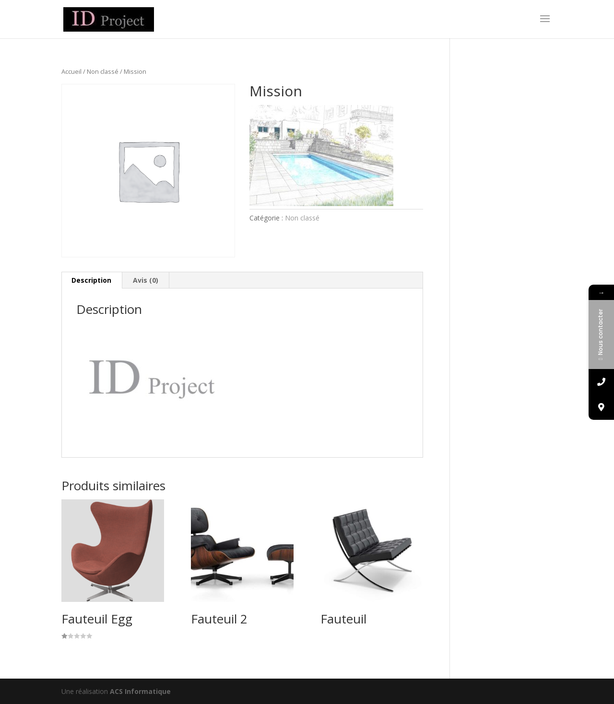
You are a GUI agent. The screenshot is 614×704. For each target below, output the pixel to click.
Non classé (102, 71)
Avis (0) (145, 280)
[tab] (91, 280)
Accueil (71, 71)
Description (91, 280)
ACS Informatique (140, 691)
